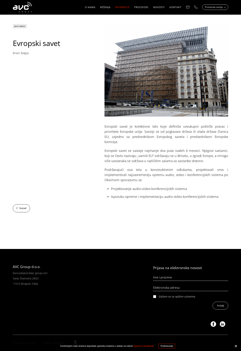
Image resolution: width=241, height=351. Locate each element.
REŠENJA (105, 7)
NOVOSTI (159, 7)
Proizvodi (141, 7)
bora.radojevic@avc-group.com (30, 273)
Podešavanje (166, 346)
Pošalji (220, 305)
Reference (122, 7)
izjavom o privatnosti (144, 346)
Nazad (22, 208)
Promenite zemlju (214, 7)
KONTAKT (175, 7)
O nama (90, 7)
